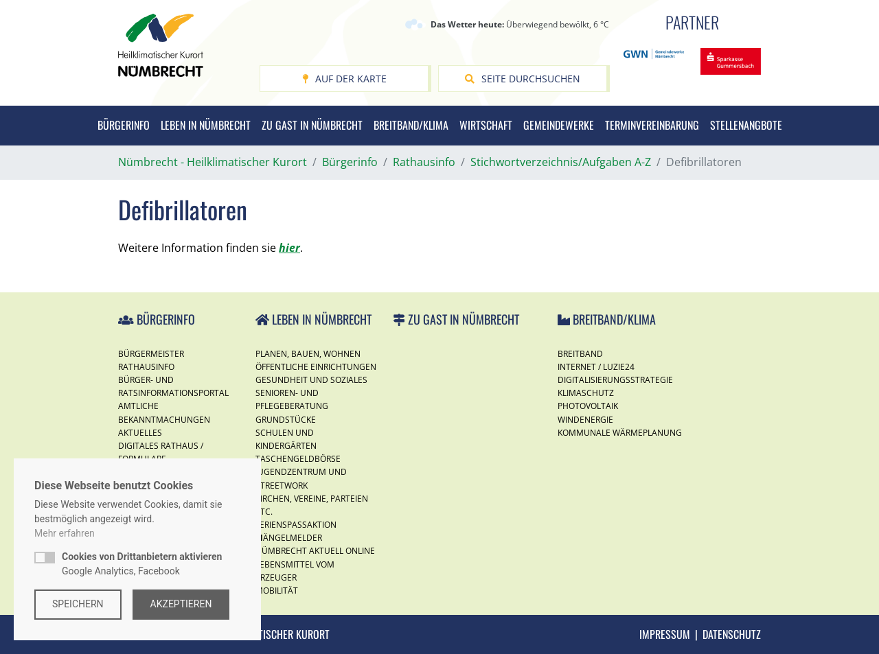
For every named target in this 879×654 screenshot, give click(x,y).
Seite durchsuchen (522, 78)
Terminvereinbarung (652, 125)
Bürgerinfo (124, 125)
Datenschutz (732, 634)
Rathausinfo (146, 367)
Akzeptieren (181, 603)
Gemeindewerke (558, 125)
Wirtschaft (485, 125)
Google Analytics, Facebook (142, 563)
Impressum (664, 634)
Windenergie (585, 419)
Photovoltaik (588, 406)
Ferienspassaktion (295, 524)
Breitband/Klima (411, 125)
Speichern (78, 603)
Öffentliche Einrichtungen (315, 367)
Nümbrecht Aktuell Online (315, 551)
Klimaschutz (586, 393)
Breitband (580, 354)
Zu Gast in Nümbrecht (312, 125)
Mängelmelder (288, 538)
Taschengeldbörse (298, 459)
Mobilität (276, 590)
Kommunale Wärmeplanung (620, 433)
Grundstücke (285, 419)
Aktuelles (140, 433)
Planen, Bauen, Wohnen (308, 354)
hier (289, 247)
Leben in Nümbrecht (206, 125)
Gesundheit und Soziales (311, 380)
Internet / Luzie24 (596, 367)
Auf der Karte (344, 78)
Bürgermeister (151, 354)
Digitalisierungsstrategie (615, 380)
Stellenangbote (746, 125)
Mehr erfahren (64, 533)
